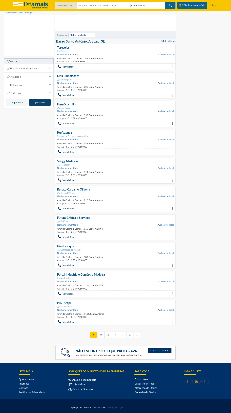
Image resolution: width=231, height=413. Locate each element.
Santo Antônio (95, 58)
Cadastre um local (144, 383)
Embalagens (64, 79)
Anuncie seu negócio (84, 379)
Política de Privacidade (32, 391)
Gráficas (62, 221)
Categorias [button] (29, 84)
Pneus (61, 51)
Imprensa (24, 383)
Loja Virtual (76, 383)
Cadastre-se (141, 378)
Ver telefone (66, 66)
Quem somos (26, 378)
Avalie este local (165, 54)
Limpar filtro (17, 102)
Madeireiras (64, 164)
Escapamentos (65, 306)
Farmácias (63, 107)
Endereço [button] (29, 93)
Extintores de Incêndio (69, 249)
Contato (23, 387)
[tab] (28, 68)
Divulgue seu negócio (192, 5)
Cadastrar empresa (159, 350)
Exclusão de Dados (145, 391)
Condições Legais (115, 407)
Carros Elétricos (66, 193)
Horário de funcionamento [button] (29, 68)
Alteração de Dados (145, 387)
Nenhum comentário (67, 54)
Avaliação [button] (29, 76)
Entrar (213, 4)
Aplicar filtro (40, 102)
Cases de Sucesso (82, 388)
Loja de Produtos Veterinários (72, 136)
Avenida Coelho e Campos (70, 58)
